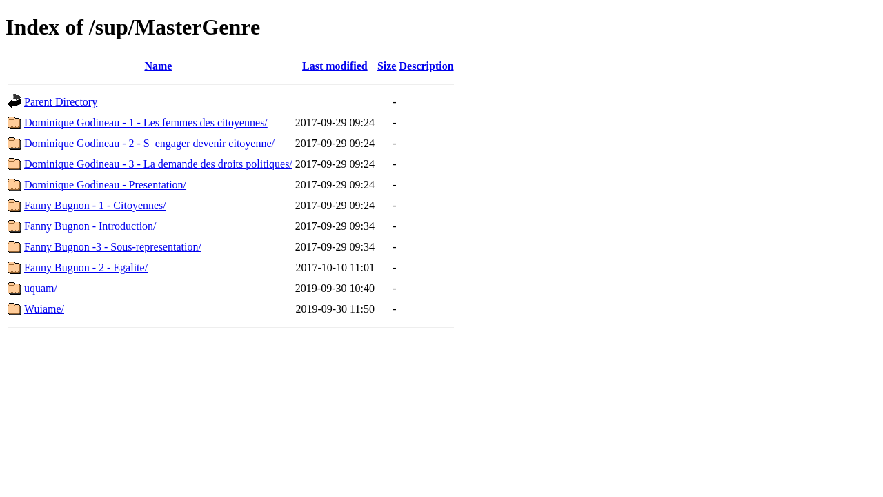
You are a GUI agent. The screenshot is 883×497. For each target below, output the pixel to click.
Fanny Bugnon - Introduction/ (90, 226)
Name (158, 66)
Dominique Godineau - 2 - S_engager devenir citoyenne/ (149, 143)
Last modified (335, 66)
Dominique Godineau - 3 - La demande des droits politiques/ (158, 164)
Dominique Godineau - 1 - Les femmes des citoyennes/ (146, 122)
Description (426, 66)
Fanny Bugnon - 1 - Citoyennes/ (95, 205)
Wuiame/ (44, 309)
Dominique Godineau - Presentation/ (105, 185)
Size (387, 66)
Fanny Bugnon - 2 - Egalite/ (86, 267)
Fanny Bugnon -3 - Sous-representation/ (112, 247)
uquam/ (40, 288)
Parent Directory (60, 102)
